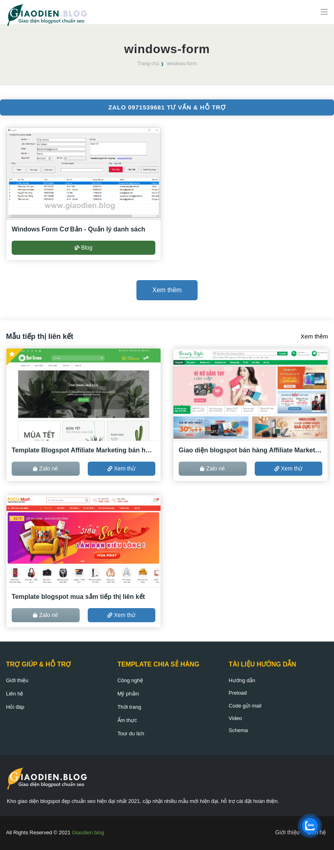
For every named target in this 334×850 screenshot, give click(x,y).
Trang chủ (148, 63)
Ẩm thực (127, 720)
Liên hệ (14, 694)
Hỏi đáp (15, 707)
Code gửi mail (245, 706)
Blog (84, 247)
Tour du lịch (131, 733)
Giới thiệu (17, 680)
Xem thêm (314, 336)
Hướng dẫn (242, 680)
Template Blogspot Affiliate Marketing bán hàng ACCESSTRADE (83, 450)
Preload (238, 693)
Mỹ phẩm (128, 694)
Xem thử (121, 468)
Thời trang (129, 707)
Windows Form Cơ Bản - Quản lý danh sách (78, 229)
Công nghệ (130, 680)
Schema (238, 730)
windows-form (182, 63)
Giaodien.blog (88, 832)
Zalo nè (45, 468)
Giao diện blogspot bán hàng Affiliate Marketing (250, 450)
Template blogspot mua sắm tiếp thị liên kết (78, 596)
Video (235, 718)
